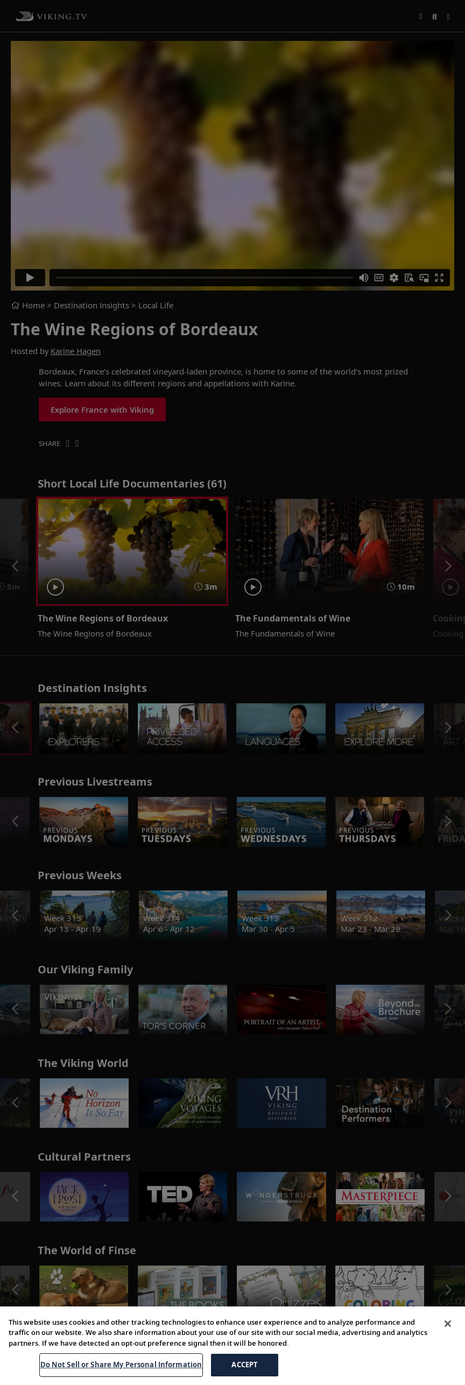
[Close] (448, 1334)
